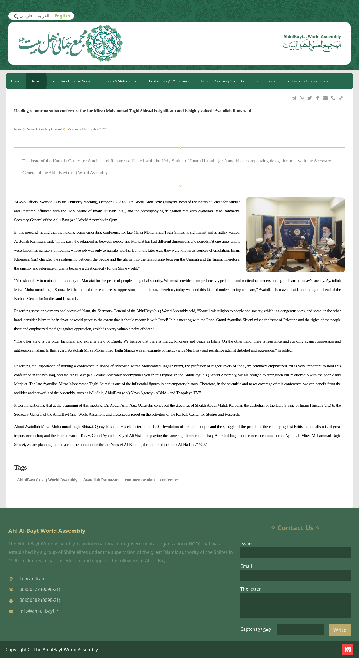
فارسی (25, 16)
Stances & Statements (119, 81)
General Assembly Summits (222, 81)
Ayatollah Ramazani (101, 479)
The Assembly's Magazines (168, 81)
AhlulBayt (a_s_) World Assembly (47, 479)
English (62, 16)
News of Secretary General (44, 129)
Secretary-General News (71, 81)
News (36, 81)
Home (16, 81)
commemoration (140, 479)
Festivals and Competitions (307, 81)
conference (169, 479)
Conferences (265, 81)
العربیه (43, 16)
